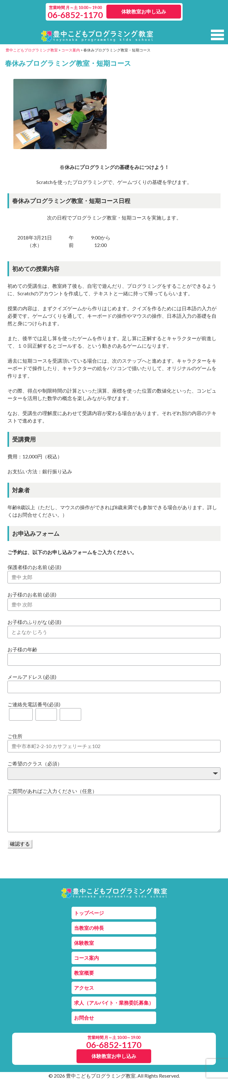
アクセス (84, 988)
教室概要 (84, 973)
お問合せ (84, 1018)
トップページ (89, 913)
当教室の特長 (89, 928)
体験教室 (84, 943)
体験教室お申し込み (143, 11)
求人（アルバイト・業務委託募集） (114, 1003)
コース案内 (86, 958)
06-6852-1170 (75, 15)
